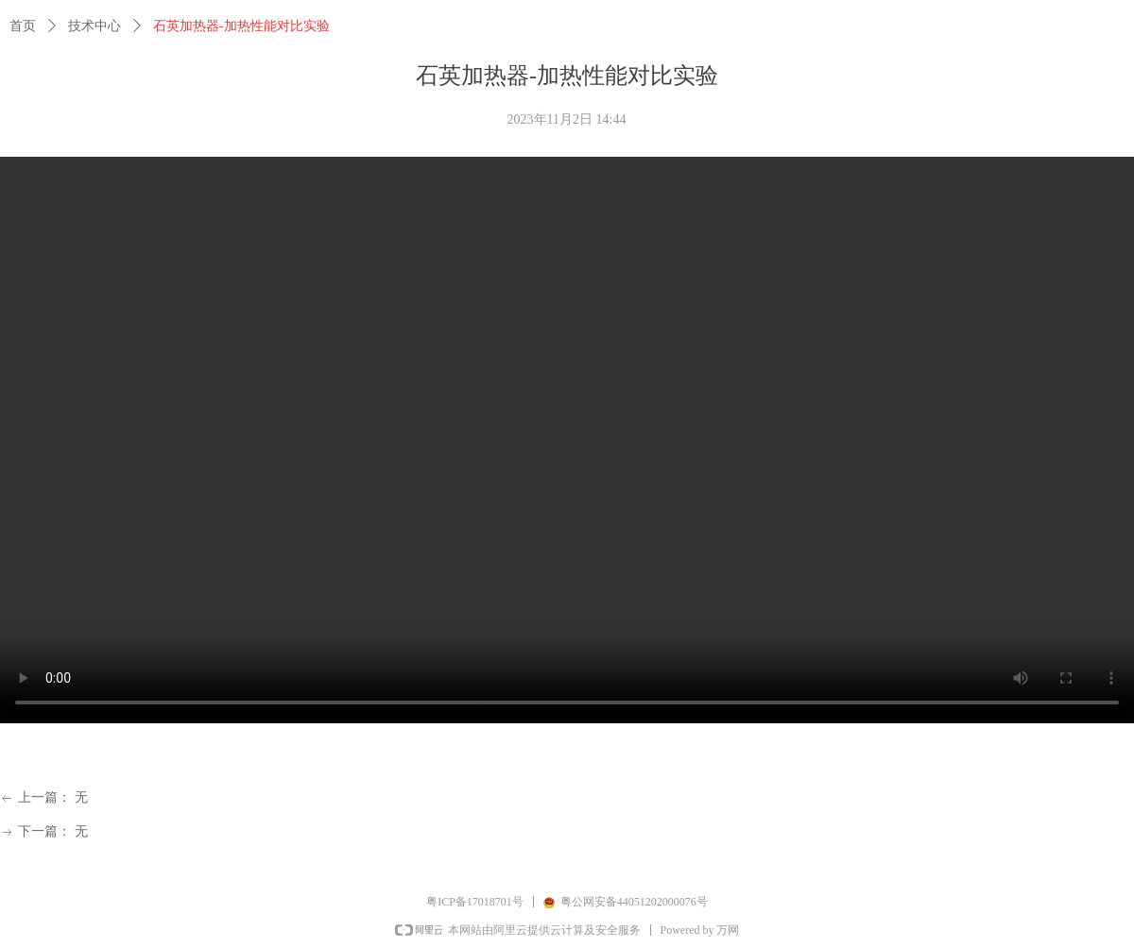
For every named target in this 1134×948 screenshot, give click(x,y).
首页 (22, 26)
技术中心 (94, 26)
